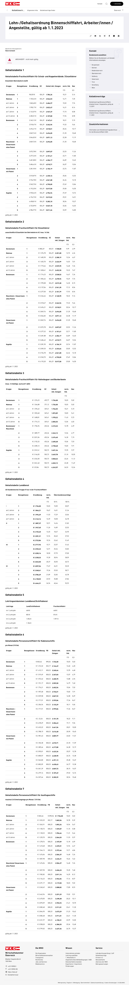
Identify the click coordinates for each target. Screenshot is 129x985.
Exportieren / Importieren (74, 964)
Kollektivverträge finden (47, 10)
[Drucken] (118, 35)
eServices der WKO (102, 962)
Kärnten (93, 68)
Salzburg (93, 76)
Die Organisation (40, 953)
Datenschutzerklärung (97, 982)
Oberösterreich (95, 73)
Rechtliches (39, 960)
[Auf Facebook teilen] (109, 35)
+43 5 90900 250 (11, 969)
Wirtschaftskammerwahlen (44, 955)
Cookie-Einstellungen (111, 982)
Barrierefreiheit (85, 982)
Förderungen (70, 966)
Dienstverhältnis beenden (74, 962)
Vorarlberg (94, 85)
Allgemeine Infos (32, 10)
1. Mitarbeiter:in (71, 957)
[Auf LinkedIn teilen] (100, 35)
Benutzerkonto (100, 960)
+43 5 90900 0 (10, 966)
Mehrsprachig (62, 982)
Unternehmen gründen (73, 953)
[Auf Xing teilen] (104, 35)
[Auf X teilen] (114, 35)
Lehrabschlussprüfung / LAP (105, 953)
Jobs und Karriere (41, 962)
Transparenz (39, 957)
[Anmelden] (116, 4)
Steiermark (94, 79)
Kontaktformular (11, 975)
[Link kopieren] (90, 35)
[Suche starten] (106, 4)
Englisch (69, 982)
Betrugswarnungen (102, 964)
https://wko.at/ (11, 972)
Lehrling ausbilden (71, 955)
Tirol (92, 82)
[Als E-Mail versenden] (95, 35)
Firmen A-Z (99, 957)
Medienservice (40, 964)
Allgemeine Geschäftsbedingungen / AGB (79, 960)
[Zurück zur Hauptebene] (7, 10)
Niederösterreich (95, 70)
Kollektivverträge (18, 10)
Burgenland (94, 65)
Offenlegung (76, 982)
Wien (92, 88)
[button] (119, 10)
